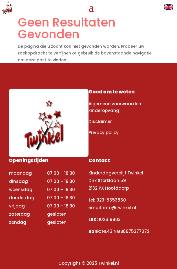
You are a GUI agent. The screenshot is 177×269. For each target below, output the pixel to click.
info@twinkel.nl (119, 208)
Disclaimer (100, 121)
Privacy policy (103, 132)
